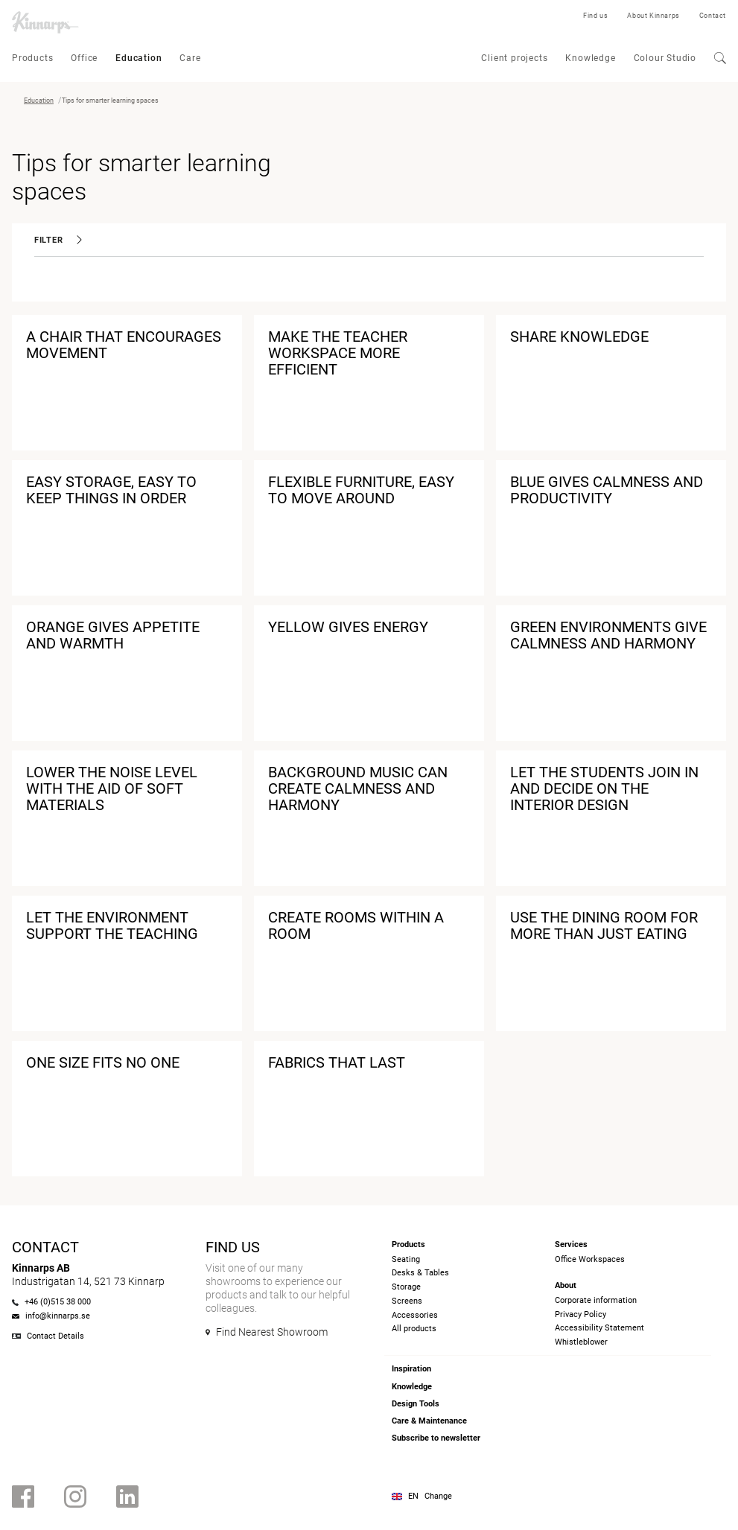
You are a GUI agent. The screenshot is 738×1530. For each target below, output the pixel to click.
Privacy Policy (580, 1314)
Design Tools (415, 1404)
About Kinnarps (653, 15)
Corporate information (596, 1300)
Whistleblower (581, 1342)
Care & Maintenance (429, 1421)
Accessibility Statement (599, 1328)
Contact (712, 15)
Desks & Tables (420, 1273)
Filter (58, 240)
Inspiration (411, 1369)
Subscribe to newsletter (436, 1438)
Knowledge (590, 58)
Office (84, 58)
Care (189, 58)
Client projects (514, 58)
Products (32, 58)
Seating (406, 1259)
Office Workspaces (590, 1259)
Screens (407, 1301)
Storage (406, 1287)
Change (438, 1496)
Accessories (415, 1315)
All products (414, 1328)
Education (138, 58)
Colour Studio (665, 58)
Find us (595, 15)
